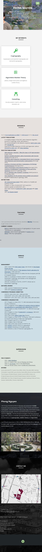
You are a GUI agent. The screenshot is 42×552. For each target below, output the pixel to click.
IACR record (25, 135)
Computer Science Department (10, 407)
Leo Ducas (12, 364)
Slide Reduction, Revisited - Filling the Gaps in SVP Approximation (22, 152)
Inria (14, 13)
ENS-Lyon (21, 424)
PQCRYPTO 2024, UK (10, 148)
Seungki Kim (10, 144)
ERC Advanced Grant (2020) (12, 182)
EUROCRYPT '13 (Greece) (26, 312)
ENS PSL (30, 222)
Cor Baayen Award (13, 192)
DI (31, 17)
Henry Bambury (24, 148)
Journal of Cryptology (16, 289)
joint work (29, 188)
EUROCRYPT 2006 (21, 188)
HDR (4, 424)
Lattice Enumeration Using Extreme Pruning (16, 167)
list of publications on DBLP (12, 135)
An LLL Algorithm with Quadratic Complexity (16, 172)
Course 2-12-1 (30, 232)
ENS (6, 228)
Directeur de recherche (22, 15)
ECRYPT (10, 325)
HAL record (35, 135)
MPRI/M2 (7, 232)
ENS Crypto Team (28, 11)
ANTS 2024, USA (35, 143)
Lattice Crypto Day (19, 315)
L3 (8, 228)
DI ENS (34, 405)
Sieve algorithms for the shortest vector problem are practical (21, 176)
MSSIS (6, 233)
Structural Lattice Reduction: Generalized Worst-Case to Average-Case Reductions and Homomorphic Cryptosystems (22, 160)
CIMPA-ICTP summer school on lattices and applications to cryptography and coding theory (22, 306)
